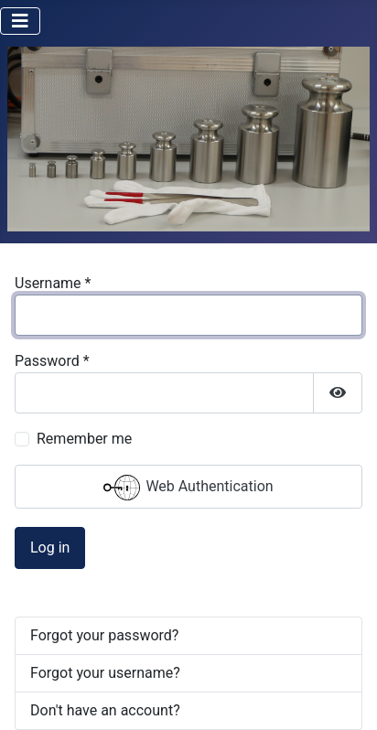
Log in (50, 547)
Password (52, 361)
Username (53, 283)
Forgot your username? (105, 673)
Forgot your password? (104, 635)
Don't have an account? (105, 710)
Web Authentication (188, 487)
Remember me (84, 438)
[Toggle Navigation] (20, 21)
